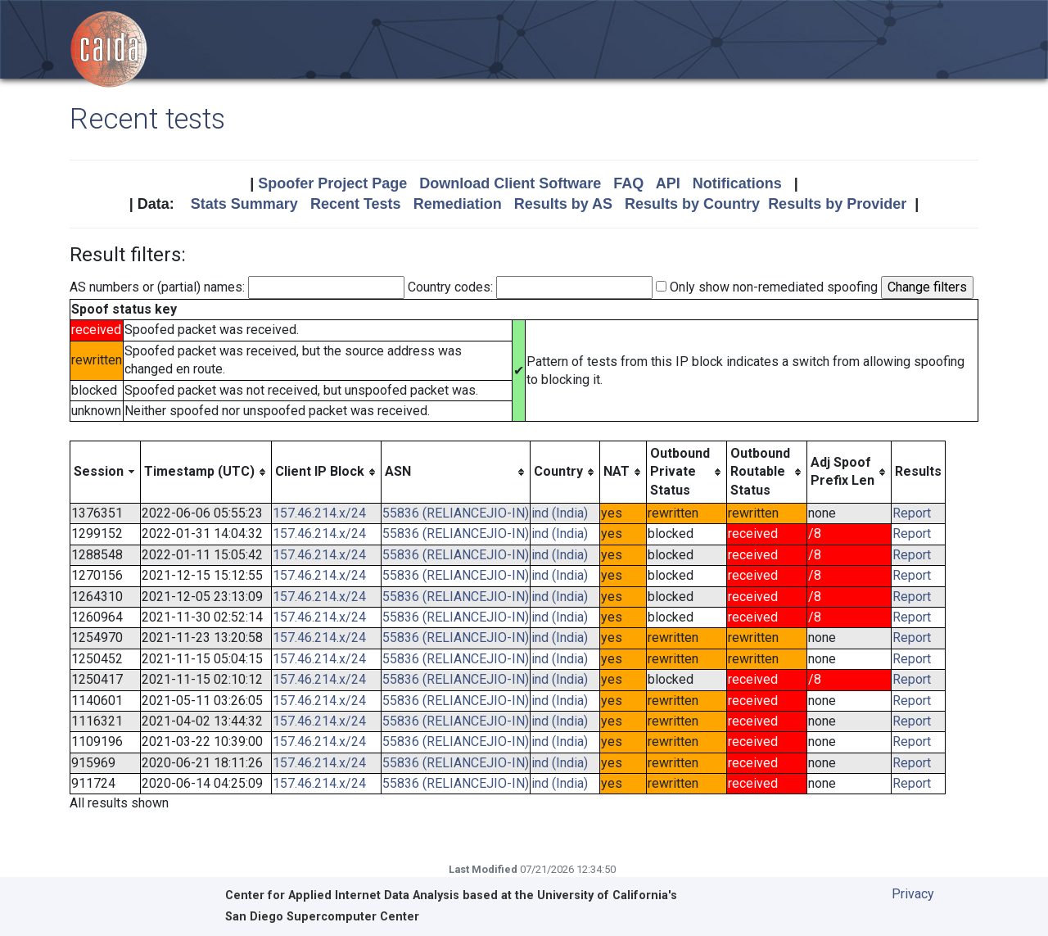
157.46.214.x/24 (319, 513)
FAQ (628, 183)
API (668, 183)
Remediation (457, 204)
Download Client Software (510, 183)
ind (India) (559, 513)
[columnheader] (105, 472)
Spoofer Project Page (332, 183)
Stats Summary (244, 204)
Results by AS (563, 204)
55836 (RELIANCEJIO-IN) (455, 513)
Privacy (913, 894)
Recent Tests (355, 204)
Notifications (737, 183)
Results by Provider (837, 204)
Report (911, 513)
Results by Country (692, 204)
